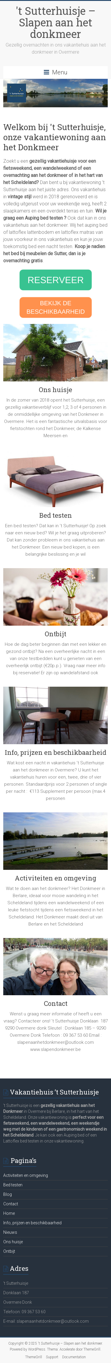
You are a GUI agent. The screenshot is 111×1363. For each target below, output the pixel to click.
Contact (55, 1003)
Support (52, 1357)
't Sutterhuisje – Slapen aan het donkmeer (56, 22)
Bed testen (55, 515)
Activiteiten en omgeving (55, 878)
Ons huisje (55, 389)
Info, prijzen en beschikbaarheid (55, 752)
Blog (7, 1194)
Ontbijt (55, 633)
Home (9, 1213)
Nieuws (10, 1232)
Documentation (74, 1357)
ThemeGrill (33, 1357)
